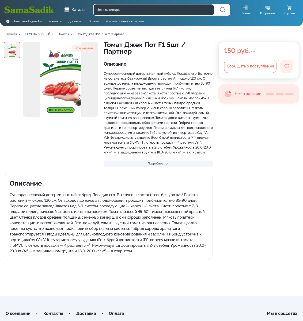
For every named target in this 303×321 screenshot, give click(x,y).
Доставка (75, 21)
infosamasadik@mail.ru (27, 21)
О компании (18, 313)
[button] (13, 34)
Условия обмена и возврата (125, 21)
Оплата (94, 21)
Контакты (55, 21)
